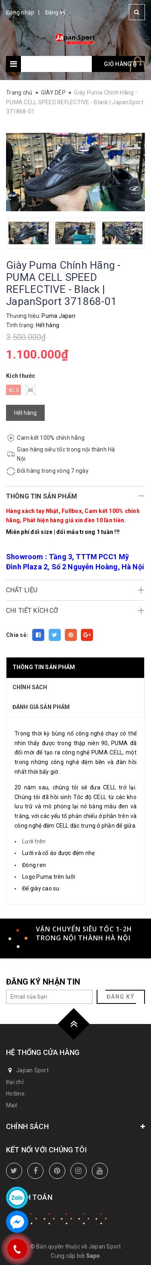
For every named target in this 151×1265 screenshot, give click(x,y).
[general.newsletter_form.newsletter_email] (49, 997)
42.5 (13, 390)
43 (30, 390)
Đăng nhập (20, 12)
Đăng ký (55, 12)
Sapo (93, 1256)
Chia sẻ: (17, 635)
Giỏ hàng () (120, 64)
